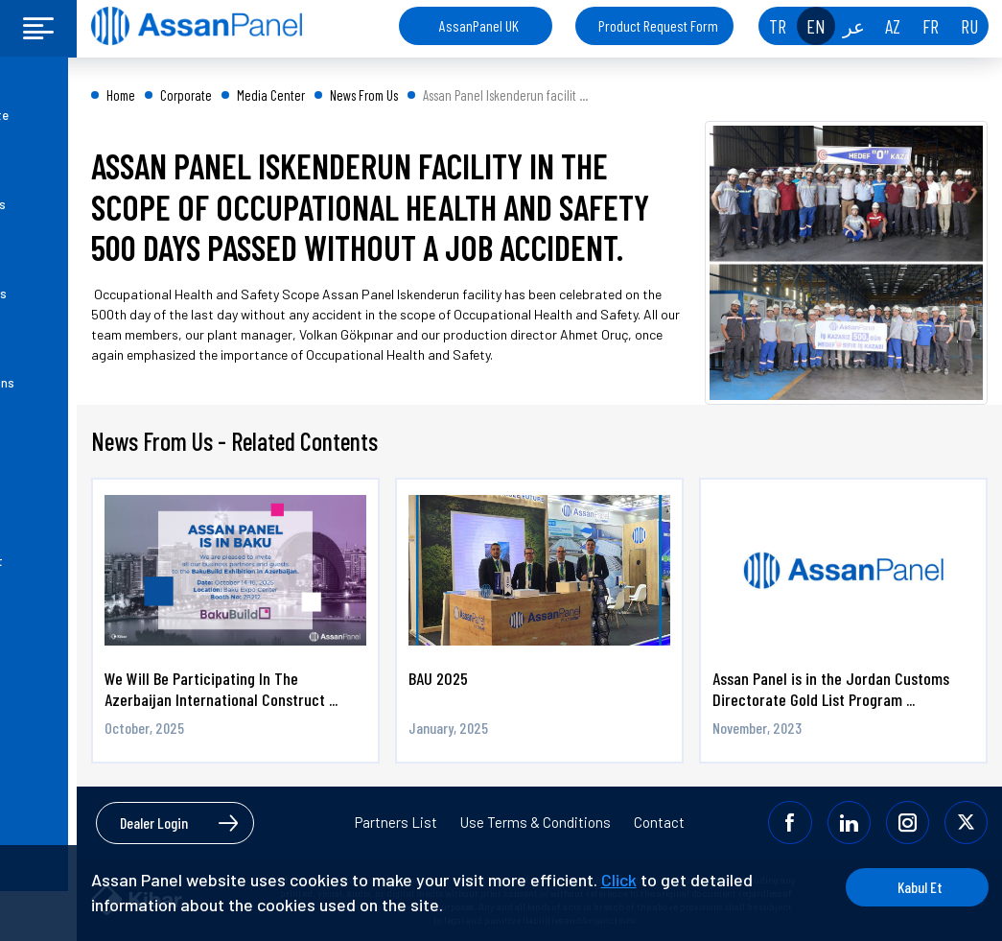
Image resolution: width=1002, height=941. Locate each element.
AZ (892, 25)
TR (777, 25)
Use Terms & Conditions (535, 822)
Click (619, 879)
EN (816, 25)
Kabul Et (915, 887)
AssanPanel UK (479, 25)
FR (930, 25)
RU (969, 25)
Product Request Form (658, 25)
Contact (659, 822)
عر (854, 25)
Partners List (396, 822)
